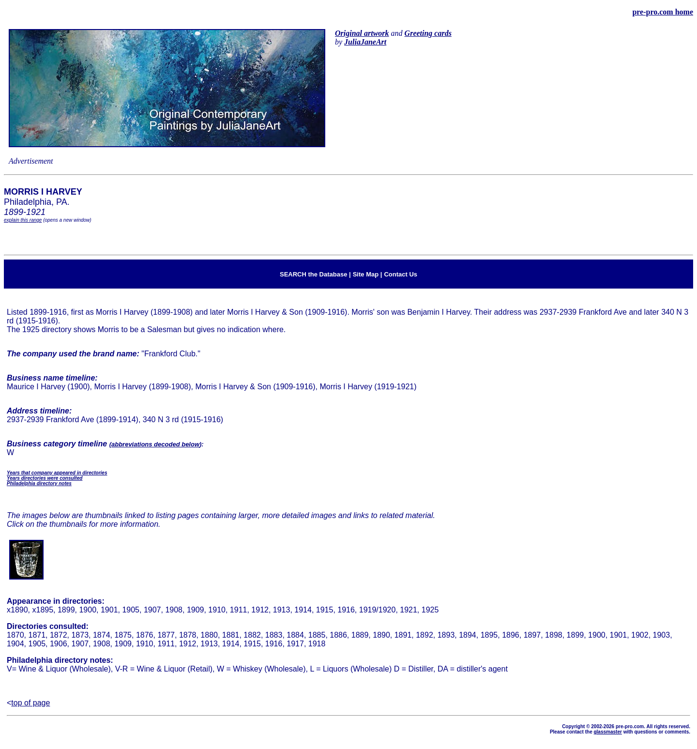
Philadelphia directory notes (39, 483)
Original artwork (362, 33)
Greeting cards (428, 33)
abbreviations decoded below (155, 444)
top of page (30, 703)
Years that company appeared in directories (57, 472)
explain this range (23, 220)
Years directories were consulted (44, 478)
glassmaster (607, 731)
